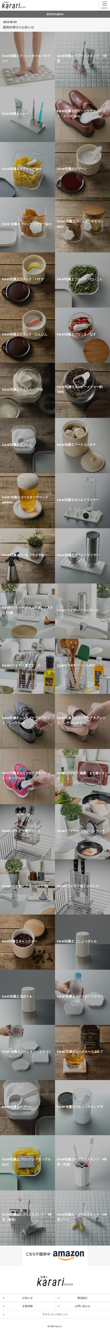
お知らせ (27, 1298)
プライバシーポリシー (55, 1314)
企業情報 (27, 1306)
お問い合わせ (82, 1306)
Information (55, 14)
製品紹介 (82, 1298)
